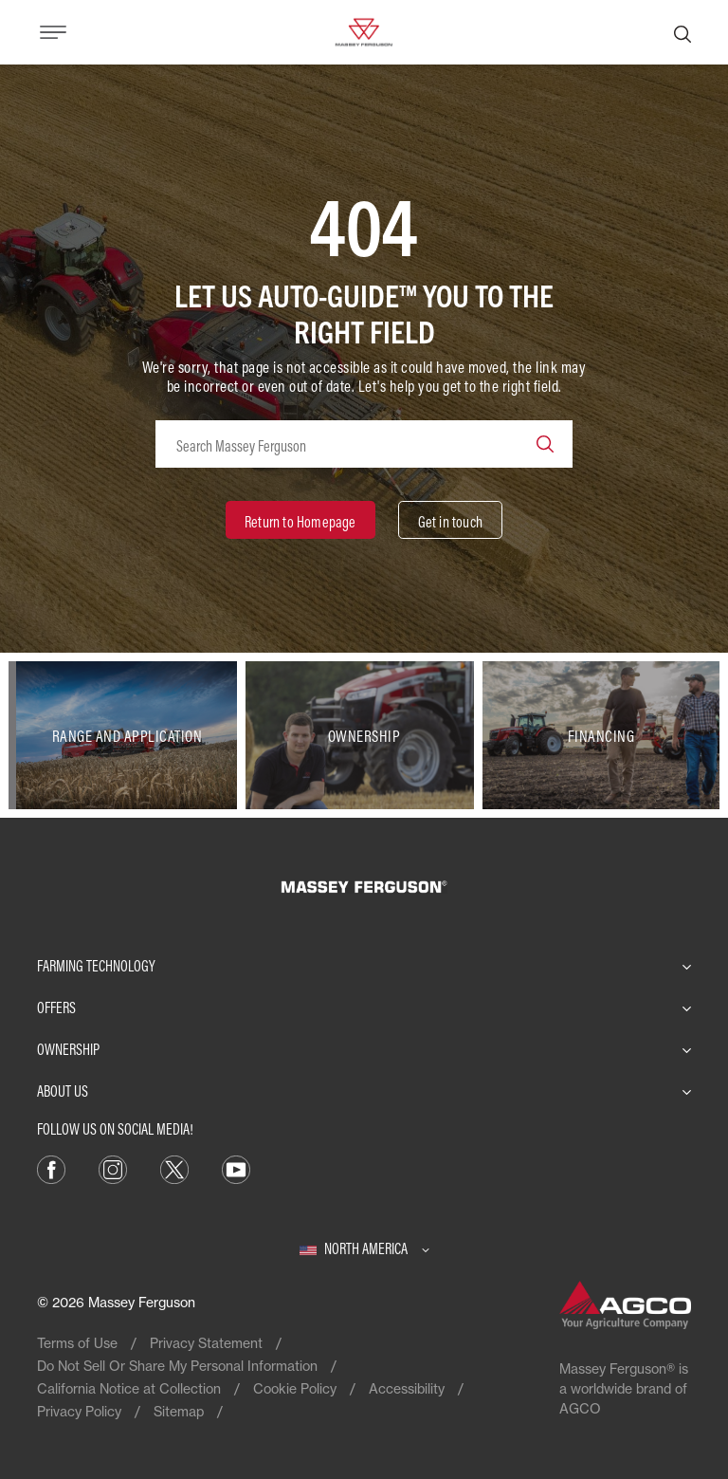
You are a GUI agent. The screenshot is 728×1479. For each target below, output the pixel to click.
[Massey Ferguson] (364, 30)
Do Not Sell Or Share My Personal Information (177, 1366)
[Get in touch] (450, 520)
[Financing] (600, 735)
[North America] (364, 1248)
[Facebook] (51, 1167)
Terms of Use (77, 1343)
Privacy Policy (79, 1411)
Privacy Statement (206, 1343)
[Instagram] (113, 1167)
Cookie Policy (295, 1388)
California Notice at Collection (129, 1388)
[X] (174, 1167)
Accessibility (407, 1388)
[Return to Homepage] (300, 520)
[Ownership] (364, 735)
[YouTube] (236, 1167)
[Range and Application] (127, 735)
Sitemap (179, 1411)
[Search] (682, 32)
